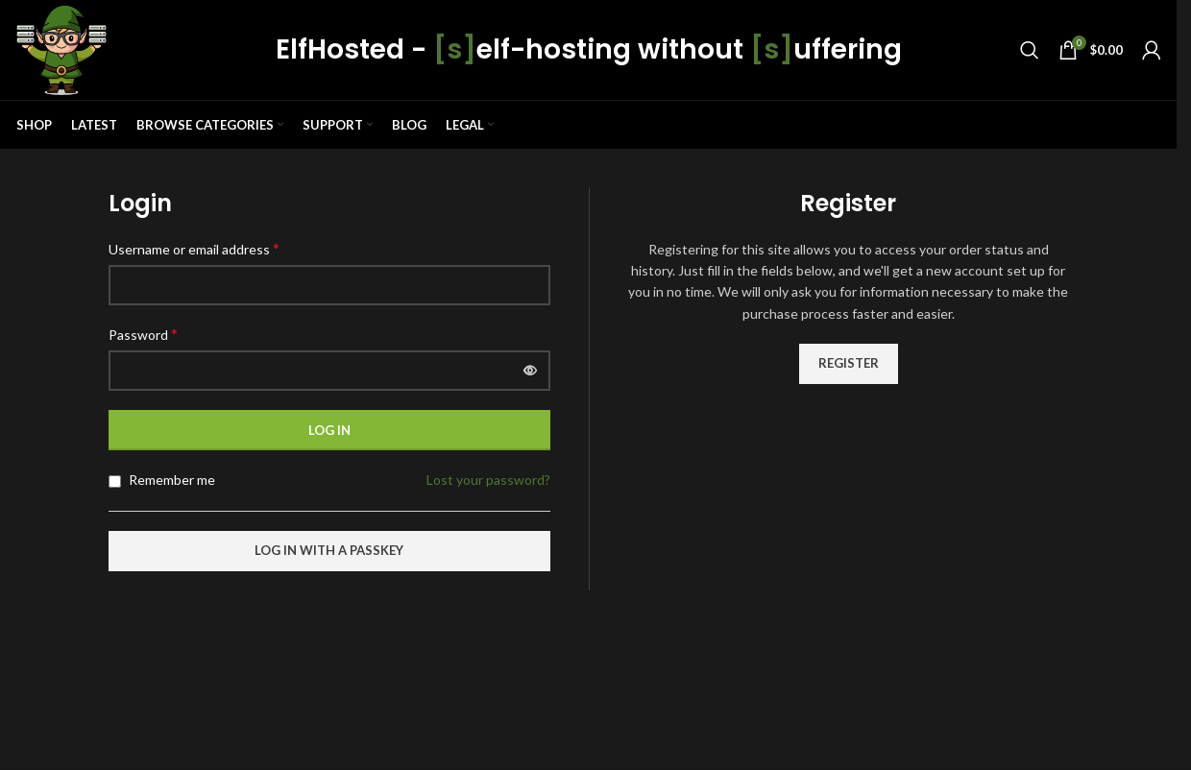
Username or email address (194, 248)
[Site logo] (61, 48)
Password (143, 334)
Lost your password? (488, 479)
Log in (329, 430)
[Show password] (530, 370)
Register (848, 363)
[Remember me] (115, 481)
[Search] (1029, 50)
